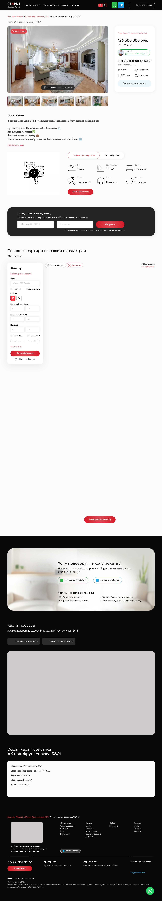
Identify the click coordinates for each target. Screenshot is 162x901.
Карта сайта (65, 834)
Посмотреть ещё (15, 145)
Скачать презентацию (80, 192)
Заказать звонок (20, 868)
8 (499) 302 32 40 (19, 862)
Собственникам (67, 826)
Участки (137, 831)
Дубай (17, 7)
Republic (120, 290)
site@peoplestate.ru (138, 873)
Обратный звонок (142, 5)
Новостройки (91, 831)
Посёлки (137, 829)
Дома (136, 826)
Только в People (55, 265)
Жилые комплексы (51, 5)
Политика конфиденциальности (20, 879)
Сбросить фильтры (25, 359)
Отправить (110, 224)
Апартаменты (34, 289)
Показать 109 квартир (25, 353)
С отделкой (18, 336)
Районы (64, 5)
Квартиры (89, 829)
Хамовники (23, 785)
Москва (10, 7)
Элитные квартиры (33, 5)
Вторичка (32, 341)
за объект (24, 304)
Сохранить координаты (23, 641)
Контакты (64, 829)
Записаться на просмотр (134, 83)
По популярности (147, 267)
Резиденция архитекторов (128, 435)
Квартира (17, 289)
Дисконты (74, 265)
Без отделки (34, 336)
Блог (62, 831)
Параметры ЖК (111, 155)
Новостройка (17, 341)
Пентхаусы (75, 5)
